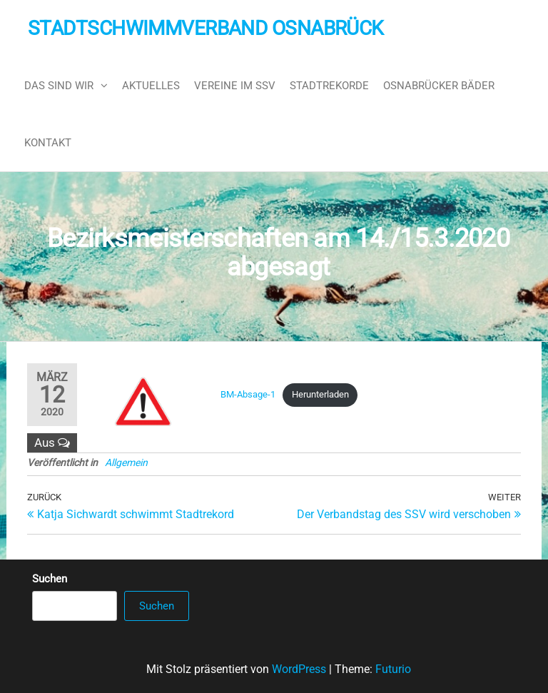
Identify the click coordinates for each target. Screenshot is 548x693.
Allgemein (126, 462)
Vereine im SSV (234, 85)
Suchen (49, 578)
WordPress (299, 669)
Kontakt (47, 142)
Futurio (393, 669)
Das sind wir (58, 85)
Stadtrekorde (329, 85)
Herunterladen (320, 394)
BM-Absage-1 (247, 394)
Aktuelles (151, 85)
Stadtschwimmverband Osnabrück (206, 28)
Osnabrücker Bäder (438, 85)
